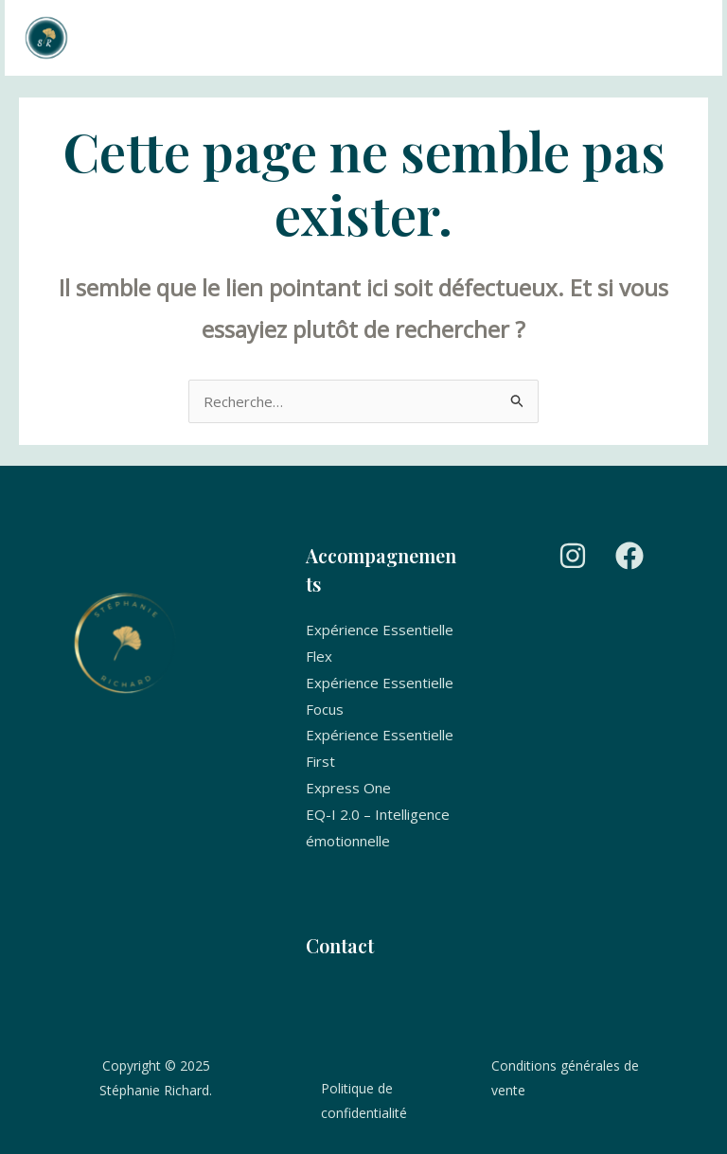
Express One (348, 787)
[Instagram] (573, 555)
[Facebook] (629, 555)
